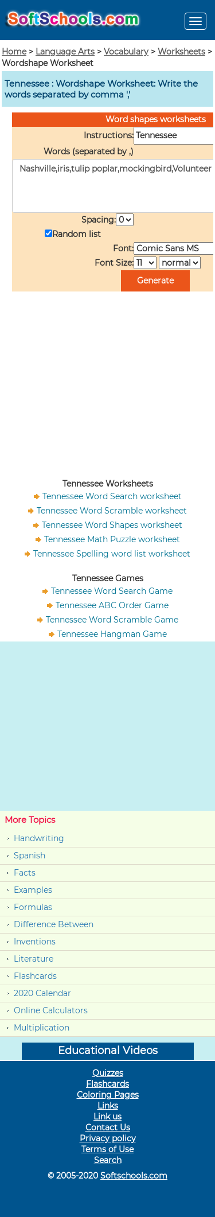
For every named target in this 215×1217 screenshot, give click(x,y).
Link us (107, 1116)
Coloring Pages (108, 1095)
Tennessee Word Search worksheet (112, 496)
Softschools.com (133, 1176)
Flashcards (35, 976)
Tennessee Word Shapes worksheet (112, 525)
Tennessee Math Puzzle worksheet (112, 539)
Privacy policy (108, 1138)
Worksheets (181, 51)
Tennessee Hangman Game (112, 634)
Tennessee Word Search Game (112, 591)
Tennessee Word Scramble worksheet (112, 511)
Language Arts (65, 51)
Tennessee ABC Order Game (112, 605)
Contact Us (107, 1127)
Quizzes (107, 1073)
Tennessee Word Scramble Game (112, 620)
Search (108, 1160)
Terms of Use (107, 1149)
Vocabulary (126, 51)
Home (14, 51)
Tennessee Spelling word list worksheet (111, 554)
